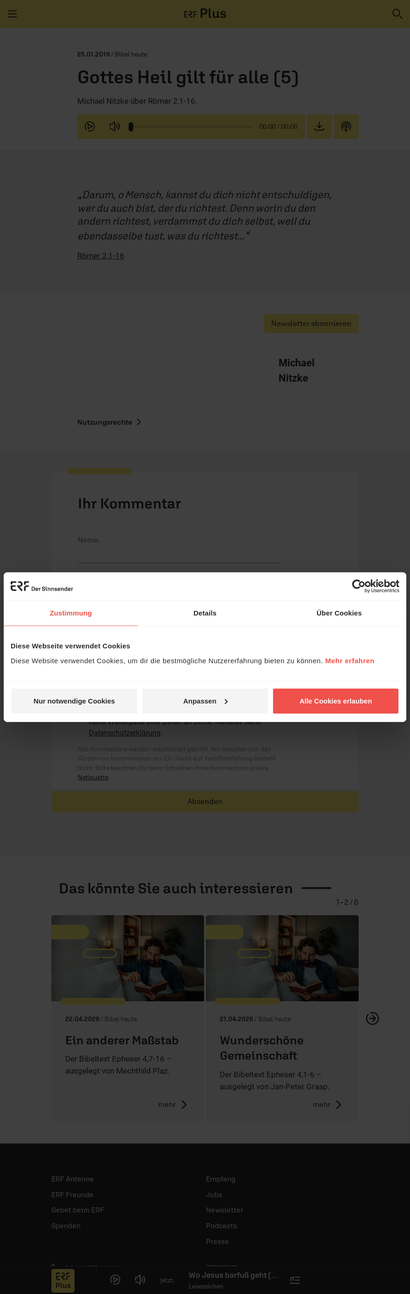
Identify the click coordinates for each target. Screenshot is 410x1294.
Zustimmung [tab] (71, 613)
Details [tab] (205, 613)
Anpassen (205, 700)
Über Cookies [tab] (339, 613)
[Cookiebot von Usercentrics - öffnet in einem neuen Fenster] (358, 586)
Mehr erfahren (350, 660)
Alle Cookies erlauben (335, 700)
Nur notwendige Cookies (74, 700)
